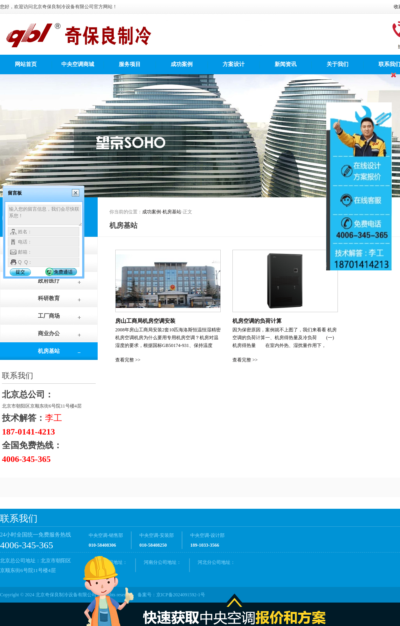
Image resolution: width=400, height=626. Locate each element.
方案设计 (234, 64)
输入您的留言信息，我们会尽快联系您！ (45, 215)
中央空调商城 (77, 64)
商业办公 (49, 333)
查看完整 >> (128, 360)
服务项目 (130, 64)
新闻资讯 (285, 64)
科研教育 (49, 298)
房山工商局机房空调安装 (145, 321)
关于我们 (337, 64)
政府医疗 (49, 281)
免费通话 (63, 272)
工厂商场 (49, 316)
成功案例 (182, 64)
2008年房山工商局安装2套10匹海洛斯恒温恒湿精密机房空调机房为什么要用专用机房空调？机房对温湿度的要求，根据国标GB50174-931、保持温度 (168, 337)
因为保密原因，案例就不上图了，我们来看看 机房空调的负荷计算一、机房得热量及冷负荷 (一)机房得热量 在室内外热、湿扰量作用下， (284, 337)
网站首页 (26, 64)
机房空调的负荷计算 (257, 321)
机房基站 (49, 351)
